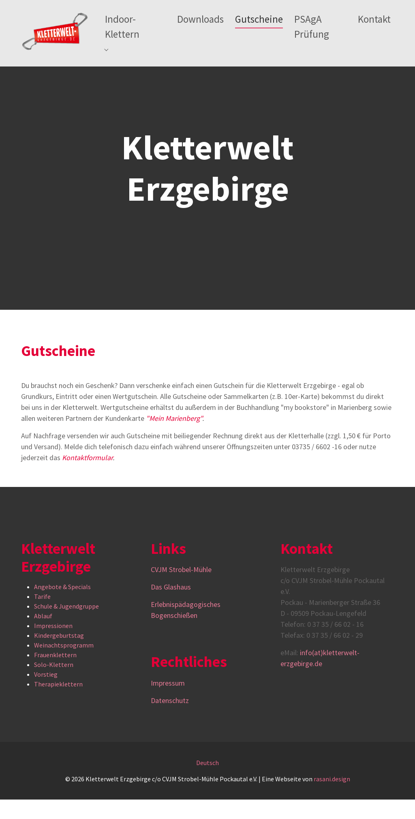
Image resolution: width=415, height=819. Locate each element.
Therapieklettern (58, 704)
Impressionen (53, 645)
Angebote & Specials (62, 606)
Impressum (168, 702)
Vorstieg (46, 694)
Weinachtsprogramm (64, 665)
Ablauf (43, 636)
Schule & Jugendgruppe (66, 626)
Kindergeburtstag (59, 655)
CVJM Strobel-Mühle (182, 589)
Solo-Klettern (53, 684)
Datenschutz (170, 720)
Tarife (42, 616)
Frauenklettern (55, 675)
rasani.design (332, 798)
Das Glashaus (171, 606)
